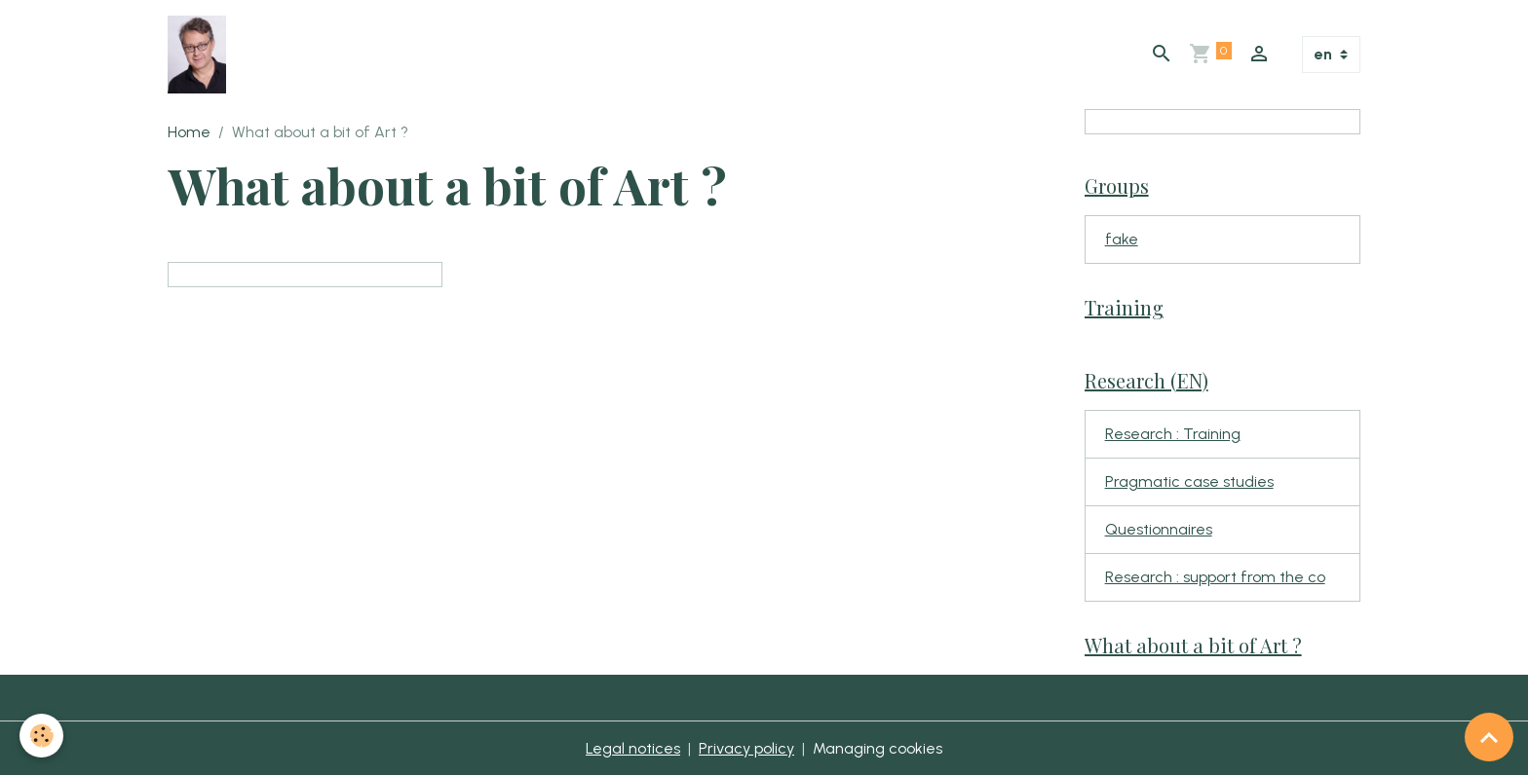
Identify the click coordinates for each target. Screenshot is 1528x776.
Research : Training (1173, 434)
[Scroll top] (1489, 737)
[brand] (201, 54)
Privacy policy (746, 748)
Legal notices (633, 748)
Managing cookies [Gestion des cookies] (877, 748)
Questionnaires (1158, 529)
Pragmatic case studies (1189, 481)
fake (1121, 239)
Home (189, 132)
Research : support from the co (1215, 577)
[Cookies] (41, 736)
